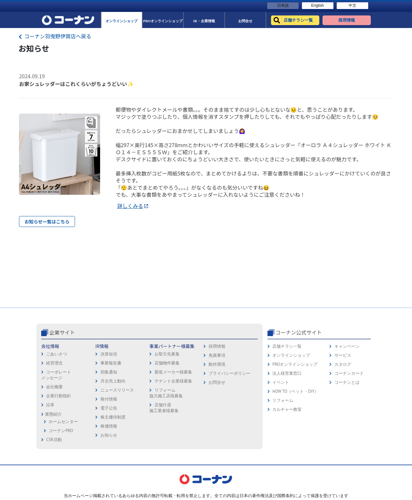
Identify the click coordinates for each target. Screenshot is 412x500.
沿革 (50, 405)
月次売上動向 (113, 381)
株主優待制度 (113, 417)
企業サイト (62, 332)
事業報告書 (110, 363)
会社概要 (54, 387)
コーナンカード (349, 373)
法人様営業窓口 (287, 373)
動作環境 (217, 364)
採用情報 (217, 346)
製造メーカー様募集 (173, 372)
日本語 (283, 5)
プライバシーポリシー (229, 373)
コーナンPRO (61, 430)
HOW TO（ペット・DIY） (295, 391)
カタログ (342, 364)
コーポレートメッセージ (56, 375)
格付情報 (108, 399)
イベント (280, 382)
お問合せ (217, 382)
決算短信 (108, 354)
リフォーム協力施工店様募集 (166, 393)
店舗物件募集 (167, 363)
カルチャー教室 (287, 409)
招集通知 (108, 372)
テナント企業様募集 (173, 381)
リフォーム (282, 400)
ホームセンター (63, 421)
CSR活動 (53, 439)
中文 (352, 5)
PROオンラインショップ (294, 364)
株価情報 (108, 426)
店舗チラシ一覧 (287, 346)
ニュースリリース (117, 390)
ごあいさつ (56, 354)
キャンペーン (347, 346)
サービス (342, 355)
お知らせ (108, 435)
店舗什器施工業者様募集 (164, 407)
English (317, 5)
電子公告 (108, 408)
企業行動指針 (58, 396)
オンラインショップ (291, 355)
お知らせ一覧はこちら (47, 221)
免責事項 (217, 355)
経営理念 (54, 363)
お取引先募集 (167, 354)
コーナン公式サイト (299, 332)
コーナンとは (347, 382)
